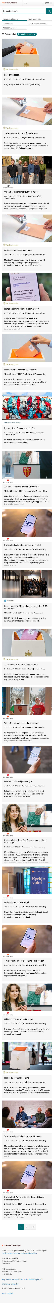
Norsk (4, 1294)
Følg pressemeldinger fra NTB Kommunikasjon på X (22, 1280)
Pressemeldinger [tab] (10, 19)
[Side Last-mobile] (33, 1227)
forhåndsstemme (27, 34)
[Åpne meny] (26, 3)
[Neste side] (27, 1227)
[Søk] (24, 11)
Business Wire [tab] (8, 24)
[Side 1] (21, 1227)
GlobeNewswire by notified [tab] (37, 24)
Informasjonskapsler (10, 1284)
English (10, 1294)
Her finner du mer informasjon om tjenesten (19, 1253)
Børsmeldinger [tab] (34, 19)
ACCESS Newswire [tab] (9, 28)
